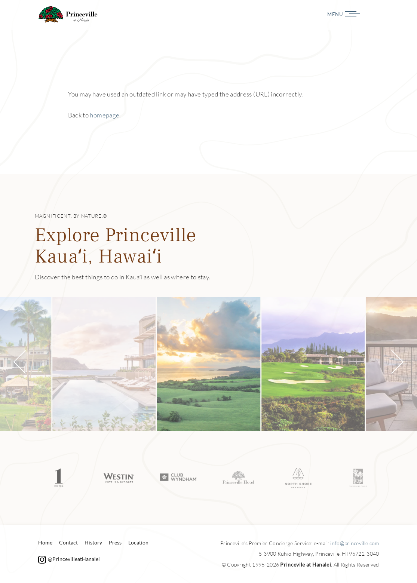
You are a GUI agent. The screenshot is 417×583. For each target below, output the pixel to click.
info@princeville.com (354, 543)
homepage (104, 115)
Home (45, 542)
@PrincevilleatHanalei (69, 559)
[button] (25, 362)
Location (138, 542)
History (93, 542)
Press (115, 542)
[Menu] (381, 14)
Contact (68, 542)
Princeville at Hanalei (68, 14)
